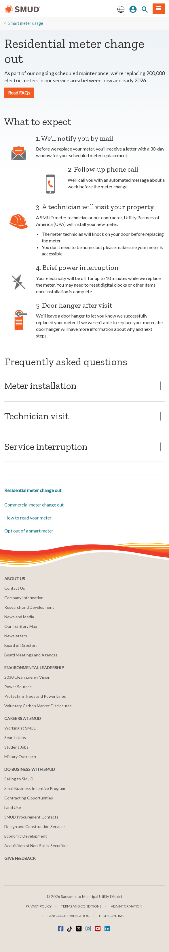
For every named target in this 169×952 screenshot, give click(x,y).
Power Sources (18, 686)
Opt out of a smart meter (28, 530)
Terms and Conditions (81, 906)
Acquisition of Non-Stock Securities (36, 845)
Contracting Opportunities (28, 797)
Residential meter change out (32, 490)
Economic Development (25, 836)
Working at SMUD (20, 727)
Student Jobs (16, 747)
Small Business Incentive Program (34, 788)
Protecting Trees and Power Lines (35, 696)
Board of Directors (20, 645)
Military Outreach (20, 756)
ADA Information (126, 906)
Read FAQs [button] (19, 92)
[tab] (84, 385)
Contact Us (14, 588)
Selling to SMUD (18, 778)
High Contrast (112, 916)
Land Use (12, 807)
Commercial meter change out (34, 504)
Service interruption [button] (46, 446)
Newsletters (15, 635)
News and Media (19, 616)
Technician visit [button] (36, 416)
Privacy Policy (39, 906)
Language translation (69, 916)
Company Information (23, 597)
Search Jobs (15, 737)
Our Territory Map (20, 626)
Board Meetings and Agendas (31, 654)
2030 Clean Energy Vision (27, 677)
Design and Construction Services (35, 826)
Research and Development (29, 607)
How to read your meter (28, 517)
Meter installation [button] (40, 385)
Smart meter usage (25, 23)
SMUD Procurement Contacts (31, 816)
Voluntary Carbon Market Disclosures (38, 705)
